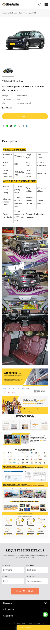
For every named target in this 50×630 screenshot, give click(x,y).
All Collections (12, 13)
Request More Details (25, 591)
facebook (3, 126)
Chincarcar (8, 603)
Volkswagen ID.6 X (30, 13)
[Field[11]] (13, 570)
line (7, 126)
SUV (20, 13)
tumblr (23, 126)
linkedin (27, 126)
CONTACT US (24, 116)
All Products (8, 609)
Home (4, 13)
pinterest (19, 126)
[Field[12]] (37, 570)
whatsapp (15, 126)
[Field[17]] (37, 581)
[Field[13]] (13, 581)
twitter (11, 126)
